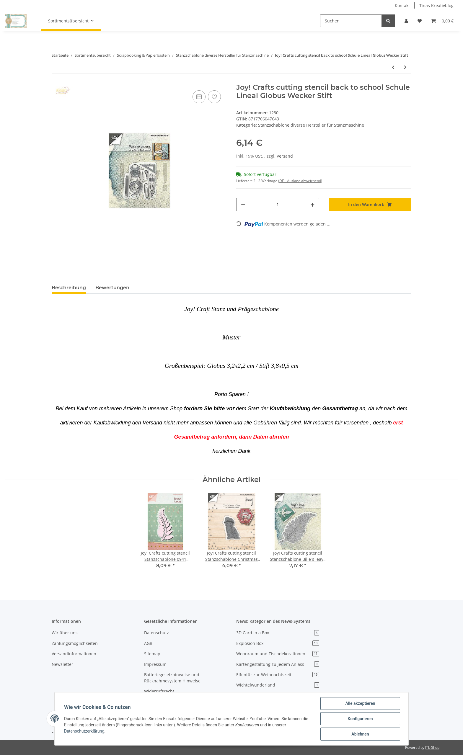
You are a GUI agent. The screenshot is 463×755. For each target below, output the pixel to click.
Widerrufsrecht (159, 691)
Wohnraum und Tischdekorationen (277, 653)
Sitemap (152, 653)
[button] (406, 21)
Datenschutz (156, 632)
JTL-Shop (432, 747)
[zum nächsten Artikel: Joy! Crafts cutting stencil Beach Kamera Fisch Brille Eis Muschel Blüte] (405, 67)
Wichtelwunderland (277, 685)
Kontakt (402, 5)
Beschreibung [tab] (69, 287)
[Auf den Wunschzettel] (214, 96)
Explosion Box (277, 643)
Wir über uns (65, 632)
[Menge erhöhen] (312, 204)
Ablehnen (360, 734)
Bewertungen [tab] (112, 287)
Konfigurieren (360, 718)
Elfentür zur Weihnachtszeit (277, 674)
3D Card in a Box (277, 632)
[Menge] (277, 204)
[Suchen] (351, 20)
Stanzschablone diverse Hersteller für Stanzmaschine (311, 125)
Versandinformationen (74, 653)
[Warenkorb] (442, 21)
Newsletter (62, 664)
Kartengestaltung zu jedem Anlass (277, 664)
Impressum (155, 664)
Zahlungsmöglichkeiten (75, 643)
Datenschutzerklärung (84, 731)
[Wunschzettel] (419, 21)
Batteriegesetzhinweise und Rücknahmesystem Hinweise (172, 678)
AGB (148, 643)
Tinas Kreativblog (436, 5)
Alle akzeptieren (360, 703)
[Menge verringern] (243, 204)
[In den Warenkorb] (370, 204)
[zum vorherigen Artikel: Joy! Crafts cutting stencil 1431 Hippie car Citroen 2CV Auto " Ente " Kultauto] (393, 67)
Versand (285, 156)
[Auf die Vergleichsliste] (199, 96)
